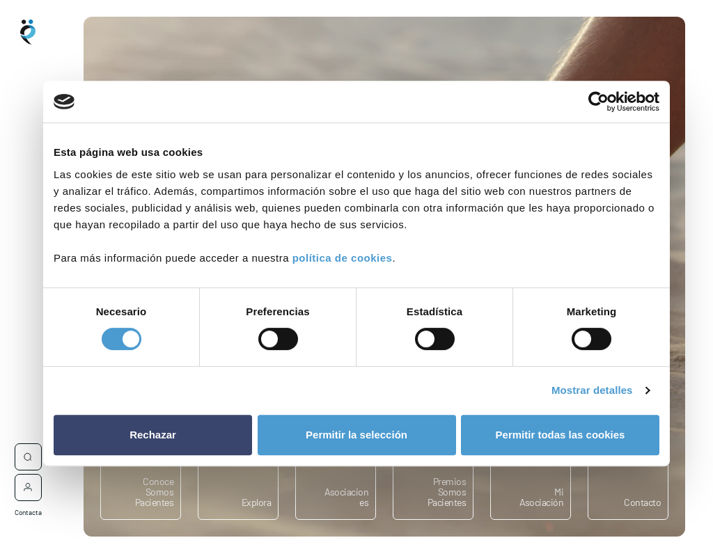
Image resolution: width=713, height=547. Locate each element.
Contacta (28, 504)
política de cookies (342, 258)
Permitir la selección (356, 435)
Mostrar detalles (592, 390)
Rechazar (153, 435)
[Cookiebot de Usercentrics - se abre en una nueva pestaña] (598, 101)
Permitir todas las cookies (560, 435)
